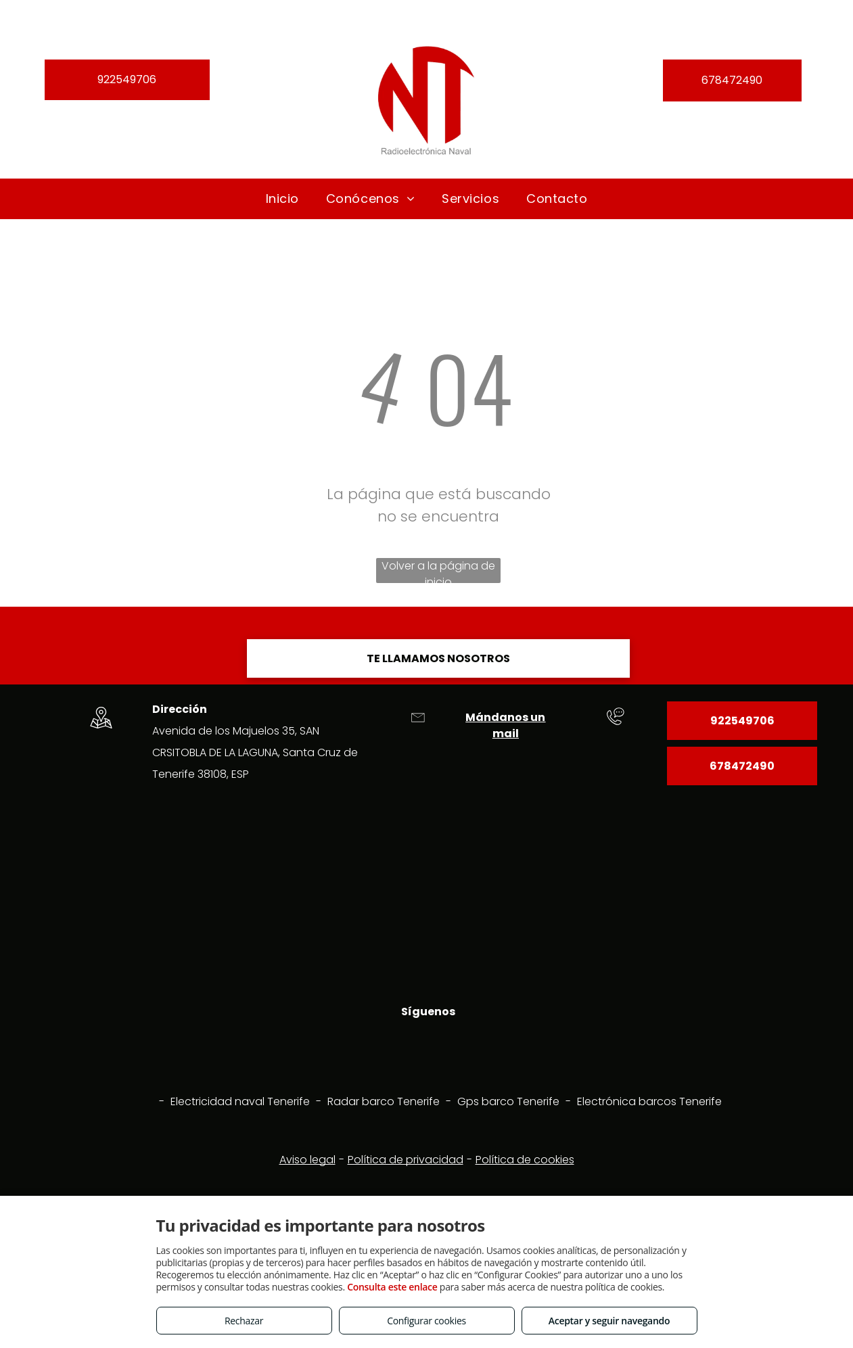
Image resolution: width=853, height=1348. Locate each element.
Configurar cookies (426, 1320)
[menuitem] (282, 198)
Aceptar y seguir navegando (609, 1320)
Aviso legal (307, 1159)
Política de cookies (525, 1159)
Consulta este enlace (392, 1286)
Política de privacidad (405, 1159)
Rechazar (244, 1320)
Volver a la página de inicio (438, 570)
